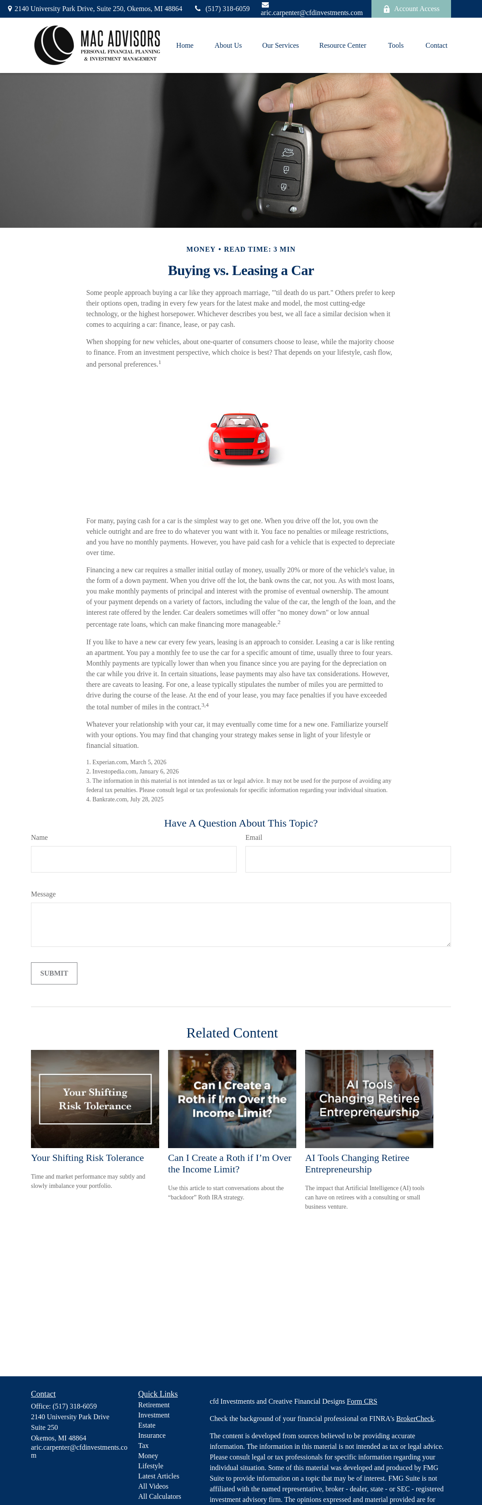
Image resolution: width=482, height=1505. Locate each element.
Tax (143, 1445)
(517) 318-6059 (221, 8)
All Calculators (159, 1496)
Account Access (411, 9)
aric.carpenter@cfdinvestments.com (312, 8)
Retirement (154, 1405)
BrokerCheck (415, 1418)
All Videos (153, 1486)
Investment (154, 1415)
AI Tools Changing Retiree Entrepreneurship (357, 1163)
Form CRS (362, 1401)
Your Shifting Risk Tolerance (87, 1157)
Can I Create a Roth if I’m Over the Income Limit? (229, 1163)
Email (253, 837)
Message (43, 894)
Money (148, 1455)
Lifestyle (151, 1466)
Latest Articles (159, 1476)
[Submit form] (54, 973)
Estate (147, 1425)
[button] (185, 45)
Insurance (152, 1435)
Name (39, 837)
